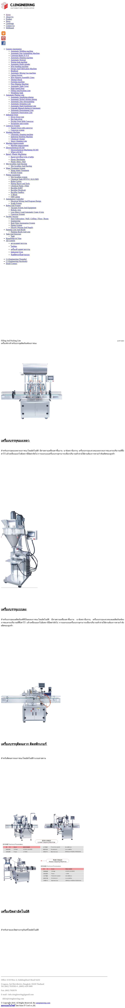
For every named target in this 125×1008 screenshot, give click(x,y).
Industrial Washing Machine (22, 137)
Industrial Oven (12, 115)
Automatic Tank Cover (20, 86)
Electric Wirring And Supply (22, 227)
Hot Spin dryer (16, 119)
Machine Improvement (15, 143)
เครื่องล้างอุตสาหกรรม (20, 249)
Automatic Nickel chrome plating (24, 99)
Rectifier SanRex (17, 192)
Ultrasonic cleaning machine (22, 134)
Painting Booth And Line (20, 232)
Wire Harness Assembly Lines (22, 77)
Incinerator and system (20, 123)
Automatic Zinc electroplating (22, 102)
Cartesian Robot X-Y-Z (20, 55)
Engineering (15, 221)
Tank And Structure (13, 234)
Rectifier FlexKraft (18, 190)
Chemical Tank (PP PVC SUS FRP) (25, 179)
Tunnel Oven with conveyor (22, 128)
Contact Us (10, 26)
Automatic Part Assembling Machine (25, 53)
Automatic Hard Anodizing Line (23, 106)
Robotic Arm (16, 210)
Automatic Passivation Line (21, 112)
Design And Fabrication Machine (24, 69)
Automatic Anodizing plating (22, 97)
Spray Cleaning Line (19, 141)
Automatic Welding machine (22, 51)
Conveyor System (13, 126)
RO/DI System (16, 173)
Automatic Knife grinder (20, 64)
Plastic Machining (18, 159)
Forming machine (18, 82)
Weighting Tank (17, 93)
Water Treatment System (15, 168)
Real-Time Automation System (23, 223)
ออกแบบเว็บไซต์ (8, 1005)
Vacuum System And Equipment (23, 208)
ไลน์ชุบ (14, 246)
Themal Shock (16, 80)
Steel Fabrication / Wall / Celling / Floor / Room (29, 219)
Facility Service (12, 216)
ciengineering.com (43, 1003)
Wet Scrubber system (19, 177)
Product (9, 19)
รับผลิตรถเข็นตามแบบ (20, 255)
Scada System (16, 203)
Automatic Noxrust (18, 60)
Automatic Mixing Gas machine (23, 73)
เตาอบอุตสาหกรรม (19, 243)
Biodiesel (14, 71)
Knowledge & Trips (13, 238)
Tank (13, 236)
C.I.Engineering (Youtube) (16, 259)
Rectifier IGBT (17, 188)
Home (8, 15)
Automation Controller (15, 199)
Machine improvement (19, 145)
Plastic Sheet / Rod (18, 162)
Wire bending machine (19, 66)
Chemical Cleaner (18, 139)
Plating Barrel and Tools (20, 184)
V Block (14, 195)
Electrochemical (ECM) (15, 148)
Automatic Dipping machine (22, 58)
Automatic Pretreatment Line (22, 110)
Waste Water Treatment (20, 170)
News (8, 21)
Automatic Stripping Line (21, 104)
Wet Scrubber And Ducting (16, 164)
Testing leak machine (19, 62)
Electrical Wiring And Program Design (26, 201)
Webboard (10, 28)
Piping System (16, 225)
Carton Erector (16, 75)
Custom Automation (14, 49)
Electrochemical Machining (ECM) (24, 150)
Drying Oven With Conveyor (22, 121)
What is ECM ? (17, 152)
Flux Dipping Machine (20, 84)
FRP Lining (15, 197)
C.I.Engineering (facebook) (16, 261)
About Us (9, 17)
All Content (10, 241)
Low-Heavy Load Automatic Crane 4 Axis (27, 212)
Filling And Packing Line (21, 91)
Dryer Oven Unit (17, 117)
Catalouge (10, 23)
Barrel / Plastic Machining (16, 154)
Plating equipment (13, 175)
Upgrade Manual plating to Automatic (26, 108)
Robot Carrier (16, 181)
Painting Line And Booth (15, 230)
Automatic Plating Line (15, 95)
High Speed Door (17, 88)
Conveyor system (17, 130)
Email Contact (11, 263)
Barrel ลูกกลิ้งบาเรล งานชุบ (22, 157)
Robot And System (13, 205)
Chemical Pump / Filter (20, 186)
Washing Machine (13, 132)
